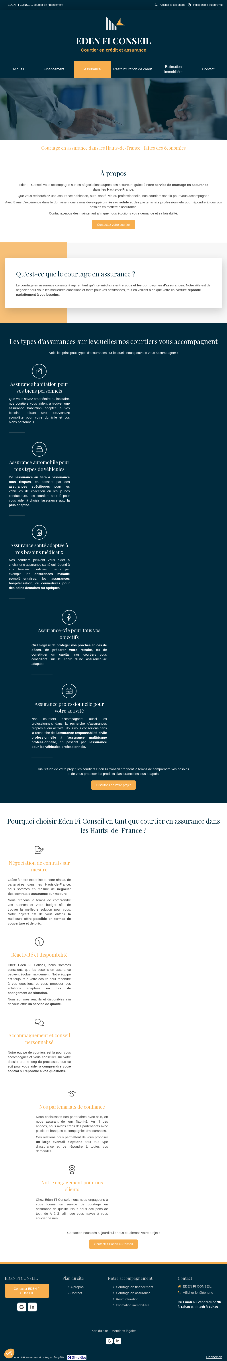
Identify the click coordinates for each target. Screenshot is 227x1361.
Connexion (214, 1357)
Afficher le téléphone (172, 4)
